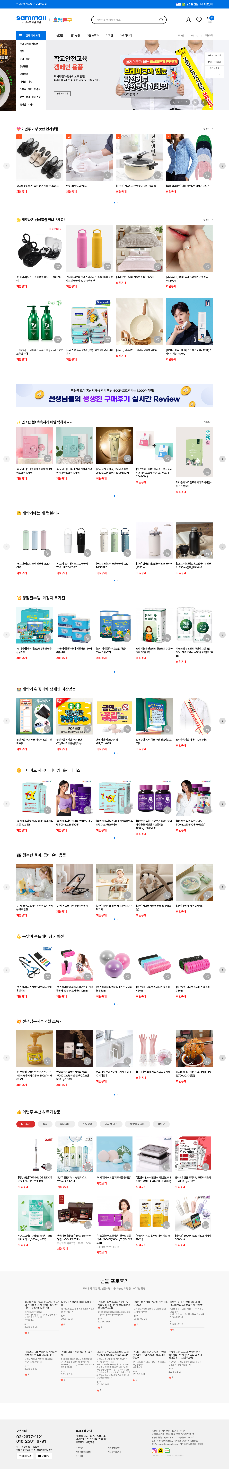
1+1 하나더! (126, 35)
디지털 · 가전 (26, 81)
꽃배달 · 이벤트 (27, 104)
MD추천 (25, 1124)
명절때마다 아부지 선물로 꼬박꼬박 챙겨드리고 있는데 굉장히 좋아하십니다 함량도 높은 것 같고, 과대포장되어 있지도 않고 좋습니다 (77, 1363)
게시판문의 (25, 1456)
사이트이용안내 (114, 1452)
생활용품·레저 (137, 1124)
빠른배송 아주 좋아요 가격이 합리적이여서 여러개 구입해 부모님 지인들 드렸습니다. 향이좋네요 (41, 1316)
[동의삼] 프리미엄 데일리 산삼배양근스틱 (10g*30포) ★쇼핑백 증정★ (149, 1354)
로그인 (181, 35)
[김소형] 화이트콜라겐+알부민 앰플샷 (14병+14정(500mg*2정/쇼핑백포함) (113, 1304)
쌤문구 (161, 1124)
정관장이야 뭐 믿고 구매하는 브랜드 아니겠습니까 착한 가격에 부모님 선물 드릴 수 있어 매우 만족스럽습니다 (187, 1313)
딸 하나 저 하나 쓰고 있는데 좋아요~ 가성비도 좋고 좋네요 (39, 1360)
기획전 (109, 35)
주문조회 (209, 35)
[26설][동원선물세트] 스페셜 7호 (77, 1303)
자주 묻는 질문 (114, 1448)
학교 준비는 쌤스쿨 (29, 43)
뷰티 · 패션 (25, 59)
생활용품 (24, 74)
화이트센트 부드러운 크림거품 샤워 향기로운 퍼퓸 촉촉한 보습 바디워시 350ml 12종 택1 (42, 1304)
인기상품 (75, 35)
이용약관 (79, 1448)
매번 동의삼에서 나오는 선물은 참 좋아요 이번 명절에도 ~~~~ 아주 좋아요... (149, 1365)
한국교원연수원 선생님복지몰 (31, 4)
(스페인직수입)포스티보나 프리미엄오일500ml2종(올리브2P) (113, 1353)
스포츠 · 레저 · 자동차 (30, 89)
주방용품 (24, 66)
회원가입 (194, 35)
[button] (174, 102)
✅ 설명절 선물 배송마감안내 (197, 6)
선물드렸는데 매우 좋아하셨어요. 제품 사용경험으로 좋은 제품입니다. (185, 1363)
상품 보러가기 (62, 93)
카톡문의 (44, 1456)
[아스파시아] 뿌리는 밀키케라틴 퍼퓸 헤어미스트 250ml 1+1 (41, 1353)
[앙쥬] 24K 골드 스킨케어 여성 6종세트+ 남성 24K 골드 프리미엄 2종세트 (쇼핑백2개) (185, 1354)
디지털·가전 (111, 1124)
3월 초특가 (93, 35)
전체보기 (208, 128)
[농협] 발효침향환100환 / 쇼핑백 (77, 1353)
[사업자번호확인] (187, 1434)
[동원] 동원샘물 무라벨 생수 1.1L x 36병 (151, 1303)
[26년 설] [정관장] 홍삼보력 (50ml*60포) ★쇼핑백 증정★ (186, 1303)
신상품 (59, 35)
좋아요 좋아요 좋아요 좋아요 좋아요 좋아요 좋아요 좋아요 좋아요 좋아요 (114, 1313)
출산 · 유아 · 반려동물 (30, 96)
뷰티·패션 (65, 1124)
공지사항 (79, 1456)
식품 (22, 51)
